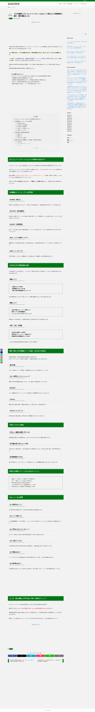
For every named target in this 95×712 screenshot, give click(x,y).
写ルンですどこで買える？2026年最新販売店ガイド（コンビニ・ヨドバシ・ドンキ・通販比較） (77, 80)
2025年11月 (70, 124)
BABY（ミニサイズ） (22, 130)
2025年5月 (70, 140)
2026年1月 (70, 118)
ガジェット (71, 150)
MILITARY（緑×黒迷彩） (23, 124)
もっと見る (35, 147)
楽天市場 (19, 141)
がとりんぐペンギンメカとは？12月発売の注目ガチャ (28, 119)
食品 (70, 158)
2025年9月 (70, 129)
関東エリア (20, 134)
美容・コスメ (71, 156)
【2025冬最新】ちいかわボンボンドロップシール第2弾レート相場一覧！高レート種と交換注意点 (77, 88)
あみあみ (19, 145)
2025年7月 (70, 135)
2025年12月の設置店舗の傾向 (22, 132)
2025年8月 (70, 132)
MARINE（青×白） (22, 123)
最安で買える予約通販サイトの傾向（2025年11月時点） (28, 139)
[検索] (86, 0)
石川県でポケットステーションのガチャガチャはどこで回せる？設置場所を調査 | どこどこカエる (77, 73)
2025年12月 (70, 121)
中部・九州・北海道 (22, 137)
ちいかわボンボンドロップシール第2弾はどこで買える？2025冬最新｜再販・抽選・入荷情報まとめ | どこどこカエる (77, 91)
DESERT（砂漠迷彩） (22, 126)
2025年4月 (70, 143)
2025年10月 (70, 126)
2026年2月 (70, 115)
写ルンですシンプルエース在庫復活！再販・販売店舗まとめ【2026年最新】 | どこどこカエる (77, 83)
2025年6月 (70, 137)
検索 (86, 34)
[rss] (84, 0)
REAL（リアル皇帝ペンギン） (24, 128)
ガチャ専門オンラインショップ (24, 143)
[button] (12, 656)
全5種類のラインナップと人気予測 (23, 121)
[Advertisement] (36, 32)
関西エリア (20, 135)
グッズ (11, 18)
